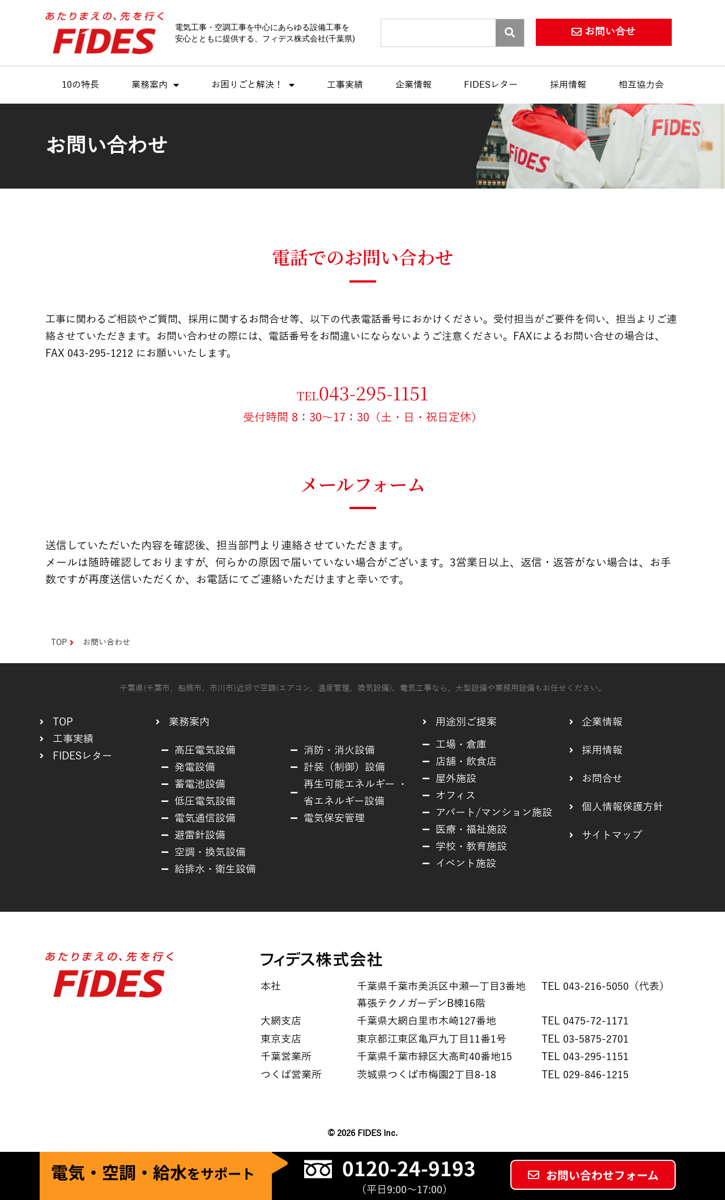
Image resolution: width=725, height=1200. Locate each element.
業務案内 (155, 85)
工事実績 (345, 85)
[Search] (510, 32)
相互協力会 (641, 85)
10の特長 (80, 85)
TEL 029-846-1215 (585, 1075)
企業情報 (413, 85)
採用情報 (568, 85)
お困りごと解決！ (253, 85)
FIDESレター (491, 85)
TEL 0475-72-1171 (585, 1021)
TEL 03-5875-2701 (585, 1039)
